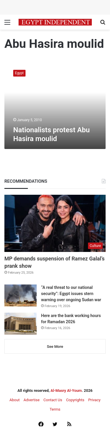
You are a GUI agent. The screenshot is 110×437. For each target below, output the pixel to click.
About (14, 400)
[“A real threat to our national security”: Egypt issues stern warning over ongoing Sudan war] (20, 295)
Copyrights (75, 400)
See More (55, 346)
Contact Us (52, 400)
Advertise (31, 400)
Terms (55, 409)
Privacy (94, 400)
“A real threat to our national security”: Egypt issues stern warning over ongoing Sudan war (71, 293)
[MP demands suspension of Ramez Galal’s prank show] (55, 223)
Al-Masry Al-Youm (66, 390)
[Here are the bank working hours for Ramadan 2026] (20, 324)
